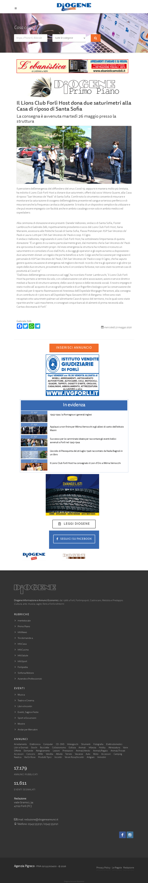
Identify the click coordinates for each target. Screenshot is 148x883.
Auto (88, 754)
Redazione (128, 868)
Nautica (17, 757)
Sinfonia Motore (26, 673)
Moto (95, 754)
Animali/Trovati (118, 751)
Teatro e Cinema (26, 701)
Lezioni (56, 751)
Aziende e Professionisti (30, 679)
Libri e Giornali (21, 748)
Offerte (17, 751)
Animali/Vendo (83, 751)
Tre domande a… (26, 638)
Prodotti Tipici (45, 757)
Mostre (21, 724)
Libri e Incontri (25, 706)
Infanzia (92, 748)
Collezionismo (59, 748)
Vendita (49, 754)
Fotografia (98, 744)
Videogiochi (72, 744)
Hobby (102, 748)
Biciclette (44, 748)
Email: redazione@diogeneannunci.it (36, 819)
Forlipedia (23, 667)
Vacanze (79, 754)
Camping (118, 754)
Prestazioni (68, 751)
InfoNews (22, 632)
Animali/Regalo (100, 751)
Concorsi (30, 754)
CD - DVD (60, 744)
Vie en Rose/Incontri (74, 757)
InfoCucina (23, 650)
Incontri (58, 757)
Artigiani (90, 757)
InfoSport (22, 661)
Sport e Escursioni (27, 718)
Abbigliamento (43, 751)
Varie (125, 748)
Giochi (34, 748)
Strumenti (85, 744)
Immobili (101, 757)
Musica (21, 695)
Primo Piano (24, 627)
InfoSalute (23, 656)
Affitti (40, 754)
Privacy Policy (103, 868)
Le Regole (117, 868)
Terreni (68, 754)
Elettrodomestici (114, 744)
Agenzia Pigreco (24, 866)
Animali (82, 748)
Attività (59, 754)
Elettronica (35, 744)
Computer (48, 744)
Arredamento (20, 744)
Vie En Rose (29, 757)
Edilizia (72, 748)
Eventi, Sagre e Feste (28, 712)
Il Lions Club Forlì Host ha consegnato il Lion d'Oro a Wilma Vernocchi (85, 463)
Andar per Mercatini (28, 730)
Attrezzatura (114, 748)
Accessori (19, 754)
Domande (28, 751)
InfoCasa (22, 644)
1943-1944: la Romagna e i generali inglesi (71, 415)
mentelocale (24, 621)
